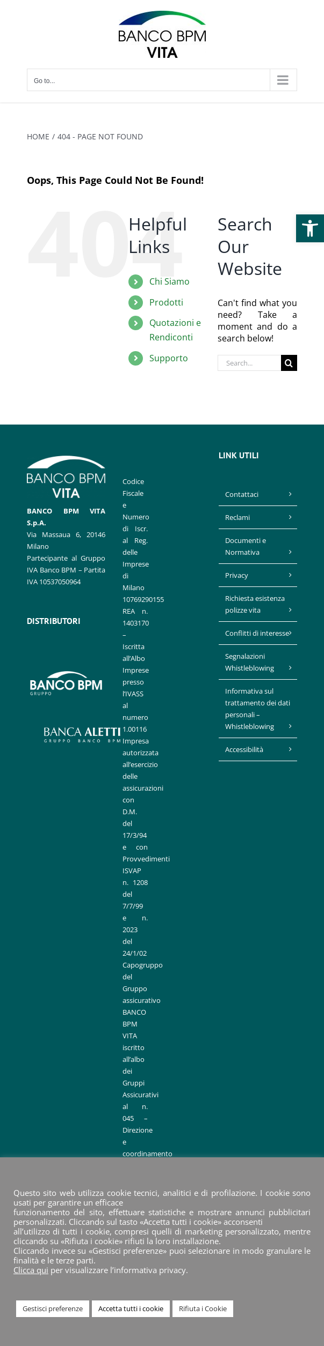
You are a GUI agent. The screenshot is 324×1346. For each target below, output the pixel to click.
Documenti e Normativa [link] (245, 546)
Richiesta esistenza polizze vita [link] (255, 604)
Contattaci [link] (241, 494)
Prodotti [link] (166, 302)
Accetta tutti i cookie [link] (130, 1308)
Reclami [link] (237, 517)
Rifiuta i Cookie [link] (203, 1308)
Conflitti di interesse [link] (257, 633)
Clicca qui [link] (30, 1270)
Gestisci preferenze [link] (53, 1308)
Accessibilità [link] (244, 749)
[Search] (289, 363)
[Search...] (249, 363)
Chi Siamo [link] (169, 281)
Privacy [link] (236, 575)
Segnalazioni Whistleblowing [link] (249, 662)
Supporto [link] (168, 358)
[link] (310, 228)
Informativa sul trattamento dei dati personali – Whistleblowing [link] (257, 708)
